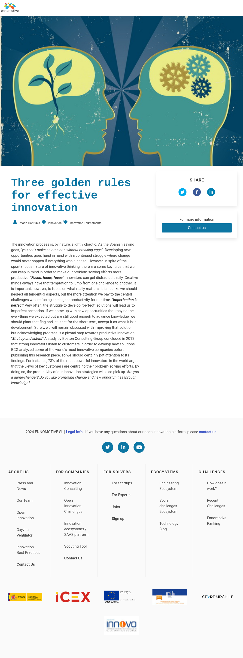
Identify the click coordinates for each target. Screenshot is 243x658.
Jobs (116, 507)
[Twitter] (107, 447)
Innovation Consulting (73, 486)
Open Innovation (25, 515)
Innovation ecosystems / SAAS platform (76, 529)
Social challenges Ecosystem (168, 506)
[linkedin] (211, 193)
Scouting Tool (75, 546)
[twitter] (182, 193)
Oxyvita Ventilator (25, 532)
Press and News (25, 486)
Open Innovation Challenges (73, 506)
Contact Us (26, 564)
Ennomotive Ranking (216, 521)
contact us (207, 432)
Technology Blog (168, 526)
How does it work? (217, 486)
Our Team (25, 500)
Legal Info (74, 432)
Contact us (197, 228)
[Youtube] (139, 447)
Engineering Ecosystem (169, 486)
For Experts (121, 495)
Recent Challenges (216, 503)
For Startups (122, 483)
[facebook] (197, 193)
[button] (237, 6)
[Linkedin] (123, 447)
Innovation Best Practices (28, 550)
